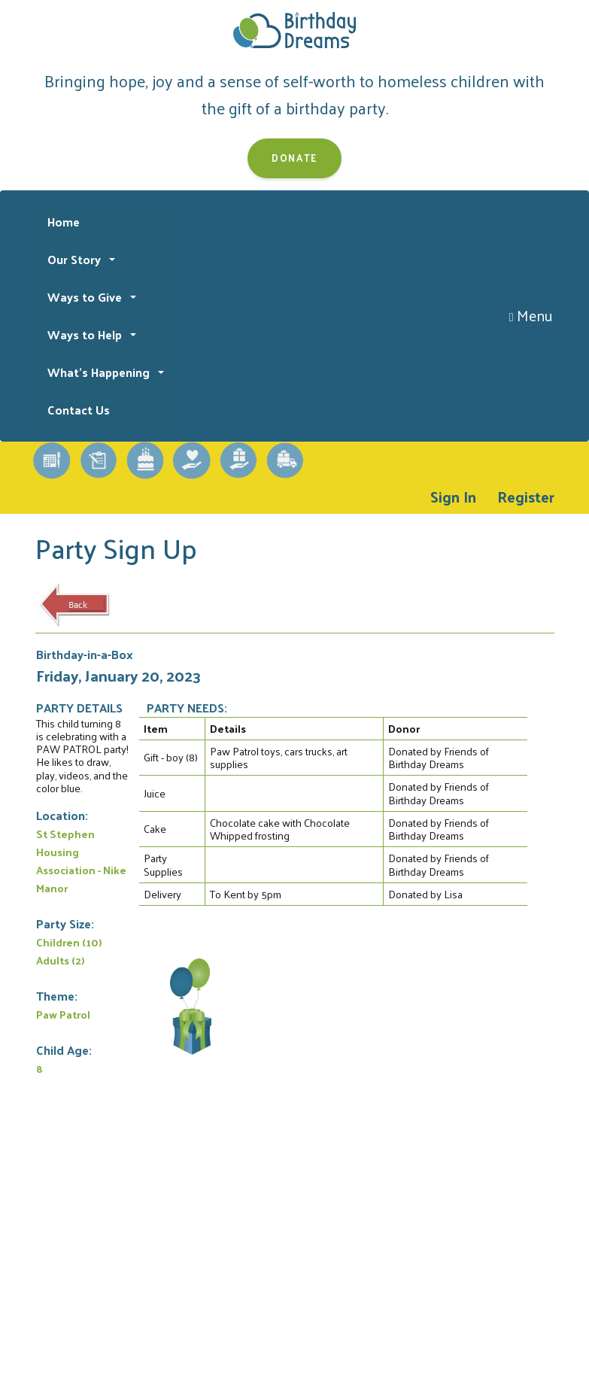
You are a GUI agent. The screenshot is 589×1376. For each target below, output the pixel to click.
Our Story (75, 259)
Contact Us (78, 410)
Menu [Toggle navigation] (531, 315)
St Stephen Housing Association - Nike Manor (81, 861)
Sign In (453, 496)
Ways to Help (86, 334)
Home (63, 221)
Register (525, 496)
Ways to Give (86, 297)
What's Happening (100, 372)
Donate (294, 157)
